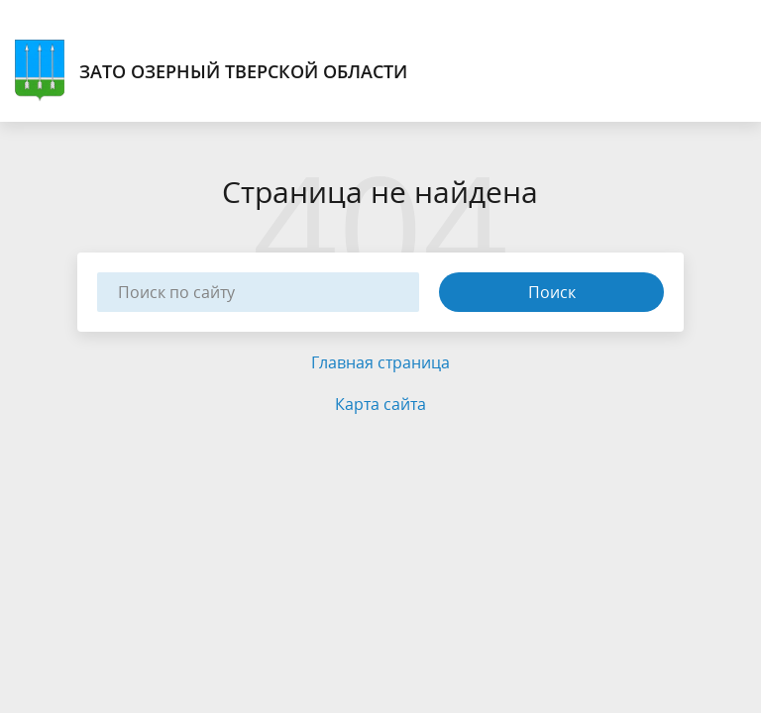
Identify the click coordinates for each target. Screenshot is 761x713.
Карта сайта (380, 404)
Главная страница (380, 362)
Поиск (552, 292)
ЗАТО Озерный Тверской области (211, 71)
